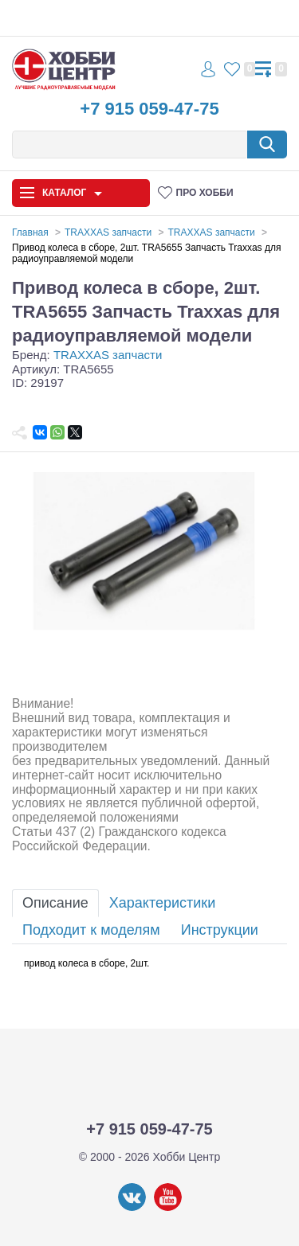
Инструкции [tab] (219, 930)
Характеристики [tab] (162, 903)
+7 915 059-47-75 (149, 109)
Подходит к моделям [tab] (91, 930)
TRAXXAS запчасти (107, 354)
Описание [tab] (55, 903)
